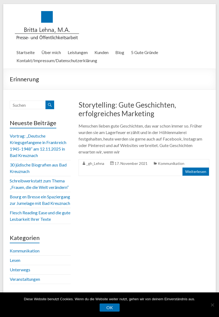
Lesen (15, 260)
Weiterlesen (195, 171)
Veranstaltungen (25, 279)
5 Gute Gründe (144, 52)
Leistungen (78, 52)
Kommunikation (171, 163)
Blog (119, 52)
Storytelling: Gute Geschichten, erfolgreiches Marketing (127, 109)
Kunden (101, 52)
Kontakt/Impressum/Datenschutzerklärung (57, 60)
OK (109, 307)
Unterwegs (20, 269)
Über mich (51, 52)
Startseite (26, 52)
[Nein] (212, 305)
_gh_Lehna (95, 163)
